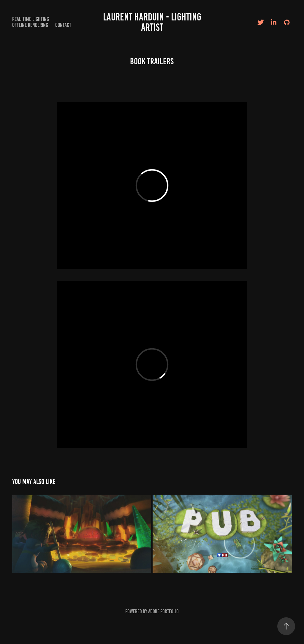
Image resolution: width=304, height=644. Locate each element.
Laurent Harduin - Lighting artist (153, 22)
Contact (63, 25)
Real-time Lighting (30, 19)
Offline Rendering (30, 25)
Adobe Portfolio (163, 611)
